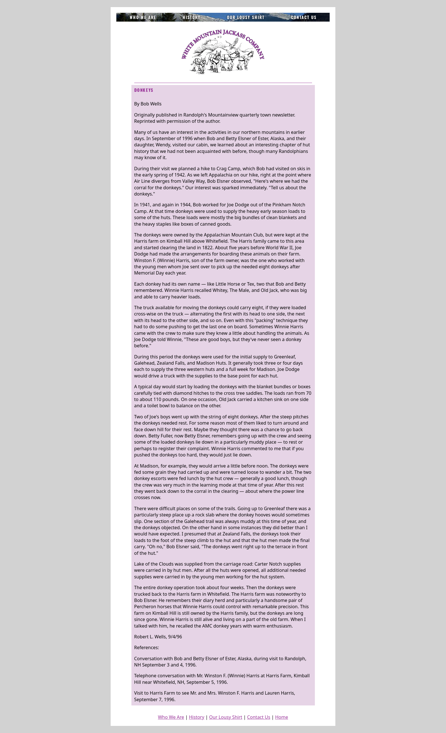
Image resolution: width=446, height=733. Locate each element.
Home (281, 717)
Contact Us (304, 17)
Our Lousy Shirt (246, 17)
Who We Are (143, 17)
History (192, 17)
